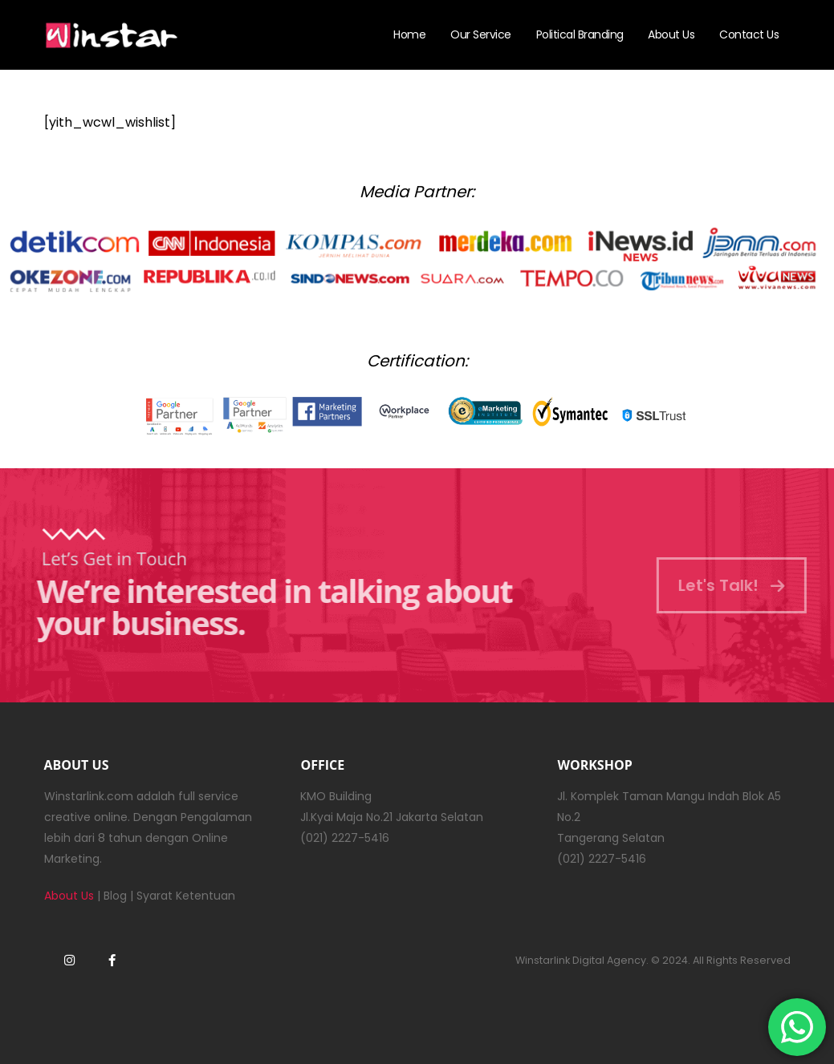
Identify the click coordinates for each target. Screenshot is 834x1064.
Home (409, 34)
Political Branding (580, 34)
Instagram (70, 960)
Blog (115, 896)
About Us (671, 34)
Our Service (480, 34)
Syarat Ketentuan (185, 896)
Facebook (112, 960)
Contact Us (749, 34)
